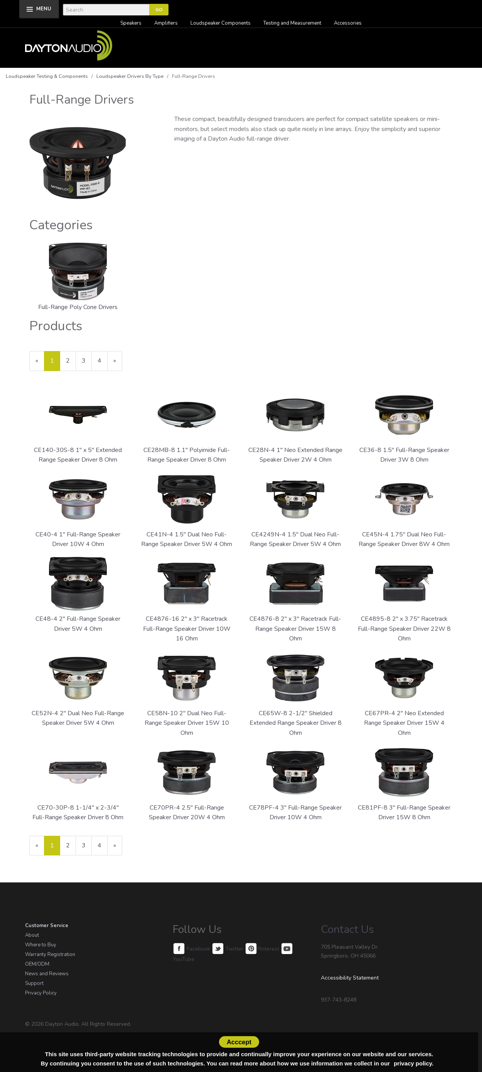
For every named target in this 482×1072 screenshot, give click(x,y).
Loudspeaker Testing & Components (47, 76)
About (32, 935)
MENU (43, 8)
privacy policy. (413, 1063)
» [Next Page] (117, 363)
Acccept (239, 1041)
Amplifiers (166, 23)
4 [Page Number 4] (103, 360)
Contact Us (347, 929)
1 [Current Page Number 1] (55, 363)
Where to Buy (40, 944)
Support (34, 983)
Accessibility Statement (350, 977)
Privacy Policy (41, 993)
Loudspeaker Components (220, 23)
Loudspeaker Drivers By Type (129, 76)
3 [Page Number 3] (87, 360)
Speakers (131, 23)
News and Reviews (47, 973)
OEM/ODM (37, 964)
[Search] (106, 9)
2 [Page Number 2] (71, 360)
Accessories (348, 23)
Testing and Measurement (292, 23)
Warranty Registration (50, 954)
